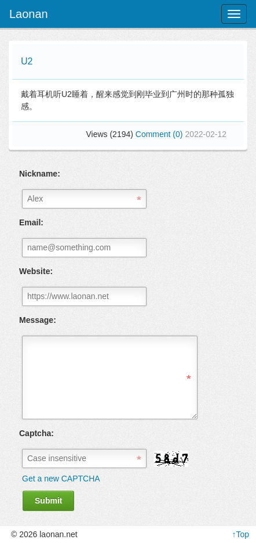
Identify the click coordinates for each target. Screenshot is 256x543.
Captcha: (36, 433)
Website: (36, 271)
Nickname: (39, 173)
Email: (31, 222)
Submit (48, 500)
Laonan (28, 14)
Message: (37, 320)
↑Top (240, 534)
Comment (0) (160, 134)
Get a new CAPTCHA (61, 478)
